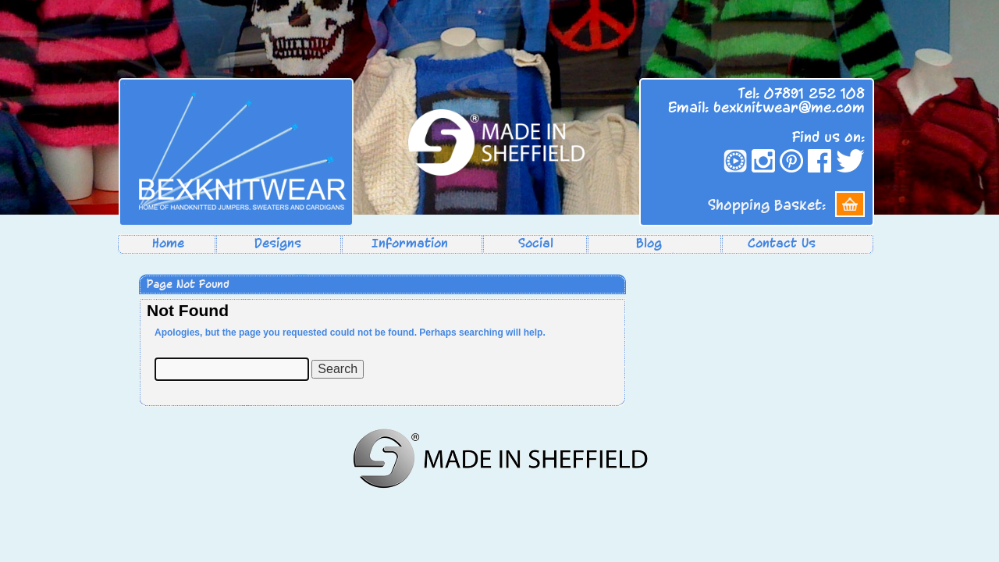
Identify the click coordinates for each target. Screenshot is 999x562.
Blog (649, 243)
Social (535, 243)
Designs (277, 243)
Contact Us (782, 243)
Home (168, 243)
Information (410, 243)
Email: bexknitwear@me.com (766, 108)
